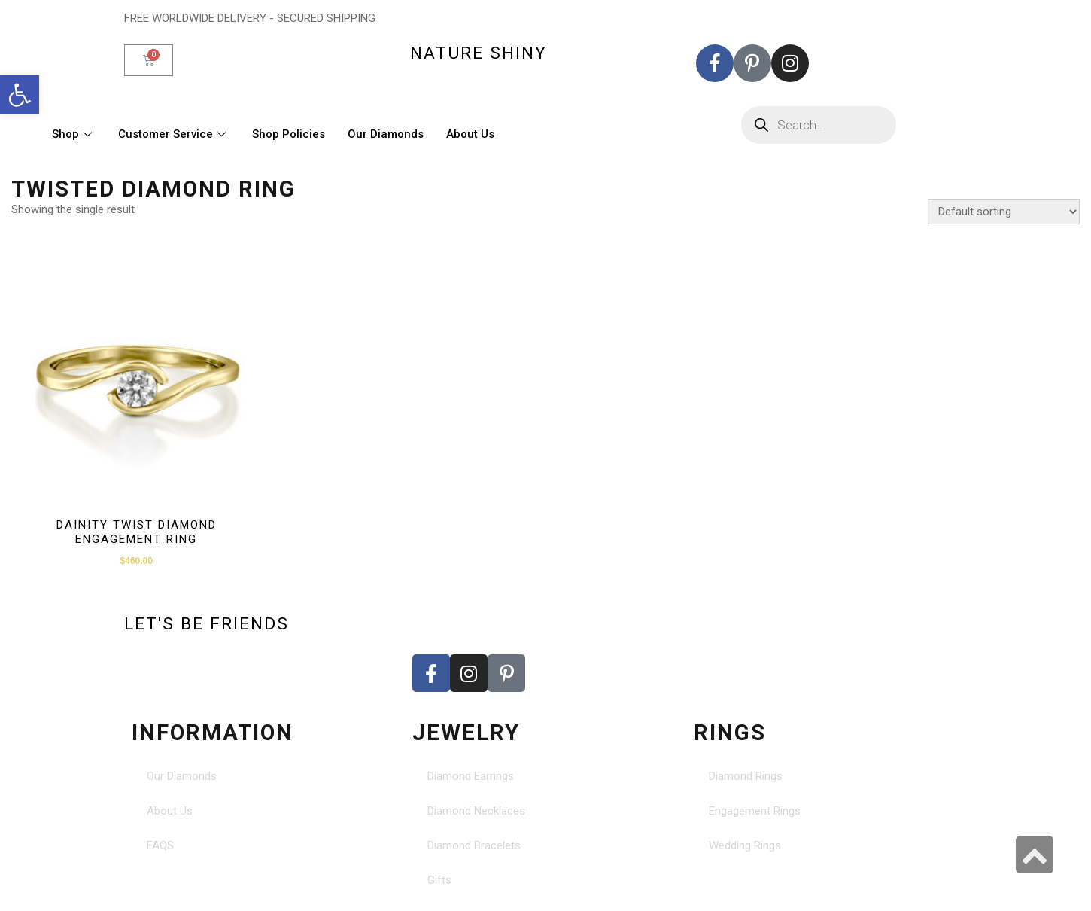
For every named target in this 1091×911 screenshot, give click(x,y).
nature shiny (478, 52)
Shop (74, 134)
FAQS (160, 845)
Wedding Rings (745, 845)
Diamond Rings (746, 776)
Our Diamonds (386, 134)
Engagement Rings (755, 811)
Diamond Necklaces (476, 811)
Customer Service (173, 134)
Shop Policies (288, 134)
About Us (470, 134)
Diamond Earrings (470, 776)
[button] (19, 94)
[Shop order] (1004, 211)
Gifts (439, 880)
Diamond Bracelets (474, 845)
